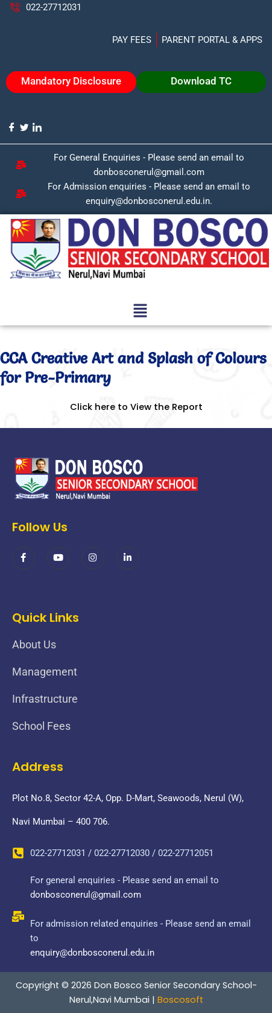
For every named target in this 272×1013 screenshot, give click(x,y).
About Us (34, 644)
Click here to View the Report (136, 407)
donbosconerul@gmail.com (85, 894)
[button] (140, 312)
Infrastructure (45, 698)
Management (44, 671)
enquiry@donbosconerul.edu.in (92, 952)
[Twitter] (24, 127)
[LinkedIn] (36, 127)
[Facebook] (11, 127)
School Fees (41, 726)
